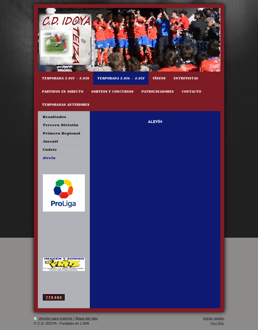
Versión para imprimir (54, 318)
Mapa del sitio (86, 318)
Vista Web (217, 323)
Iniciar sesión (213, 318)
